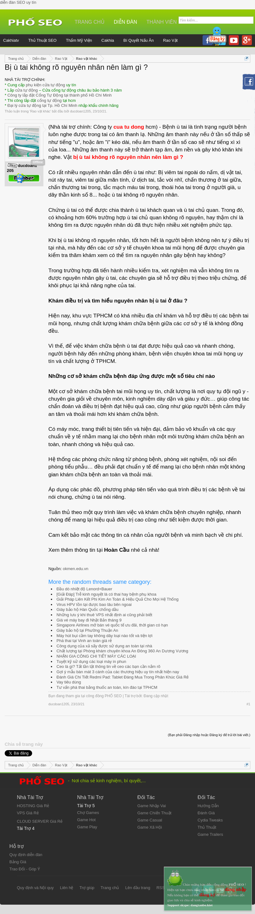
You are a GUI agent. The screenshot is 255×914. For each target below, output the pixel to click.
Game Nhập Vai (151, 805)
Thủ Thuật (207, 827)
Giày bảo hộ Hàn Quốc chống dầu (87, 609)
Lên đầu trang (137, 887)
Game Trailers (210, 834)
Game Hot (86, 819)
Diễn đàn (125, 22)
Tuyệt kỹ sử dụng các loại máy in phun (91, 661)
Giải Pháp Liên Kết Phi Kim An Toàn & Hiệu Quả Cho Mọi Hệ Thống (117, 599)
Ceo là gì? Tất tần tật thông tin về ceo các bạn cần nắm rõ (108, 666)
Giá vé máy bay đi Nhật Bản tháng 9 (88, 620)
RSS (160, 887)
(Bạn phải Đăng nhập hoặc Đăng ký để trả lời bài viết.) (209, 735)
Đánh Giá (206, 813)
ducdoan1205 (80, 111)
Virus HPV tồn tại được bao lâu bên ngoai (94, 604)
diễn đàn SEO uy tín (18, 2)
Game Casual (149, 820)
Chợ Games (88, 812)
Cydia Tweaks (210, 820)
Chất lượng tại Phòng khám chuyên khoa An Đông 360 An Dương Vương (122, 651)
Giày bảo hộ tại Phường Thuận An (87, 630)
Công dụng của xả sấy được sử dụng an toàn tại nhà (104, 646)
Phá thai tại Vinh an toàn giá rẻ (84, 640)
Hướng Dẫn (208, 805)
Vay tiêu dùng (68, 682)
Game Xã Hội (149, 827)
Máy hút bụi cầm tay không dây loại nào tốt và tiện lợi (104, 635)
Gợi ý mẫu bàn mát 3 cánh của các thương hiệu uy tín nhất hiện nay (117, 671)
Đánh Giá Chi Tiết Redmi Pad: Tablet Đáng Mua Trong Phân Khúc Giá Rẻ (122, 677)
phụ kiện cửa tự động (45, 85)
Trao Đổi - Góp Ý (24, 869)
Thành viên (161, 22)
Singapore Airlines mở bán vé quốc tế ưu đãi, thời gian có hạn (112, 625)
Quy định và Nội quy (35, 887)
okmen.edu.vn (75, 568)
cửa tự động (26, 90)
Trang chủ (90, 22)
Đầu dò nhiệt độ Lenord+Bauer (84, 589)
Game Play (87, 827)
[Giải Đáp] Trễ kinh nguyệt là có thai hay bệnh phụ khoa (106, 594)
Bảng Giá (17, 861)
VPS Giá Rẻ (28, 813)
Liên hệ (66, 887)
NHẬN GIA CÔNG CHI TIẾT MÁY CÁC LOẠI (96, 656)
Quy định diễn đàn (25, 854)
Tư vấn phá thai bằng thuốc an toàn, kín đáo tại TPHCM (106, 687)
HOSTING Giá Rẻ (33, 805)
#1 (248, 704)
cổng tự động (49, 100)
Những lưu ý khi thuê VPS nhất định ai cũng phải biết (104, 614)
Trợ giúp (86, 887)
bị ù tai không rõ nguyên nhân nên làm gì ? (128, 157)
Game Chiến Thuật (154, 813)
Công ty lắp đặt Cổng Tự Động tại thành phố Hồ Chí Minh (59, 95)
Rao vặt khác (40, 111)
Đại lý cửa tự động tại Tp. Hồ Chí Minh (42, 105)
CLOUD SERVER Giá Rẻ (39, 821)
